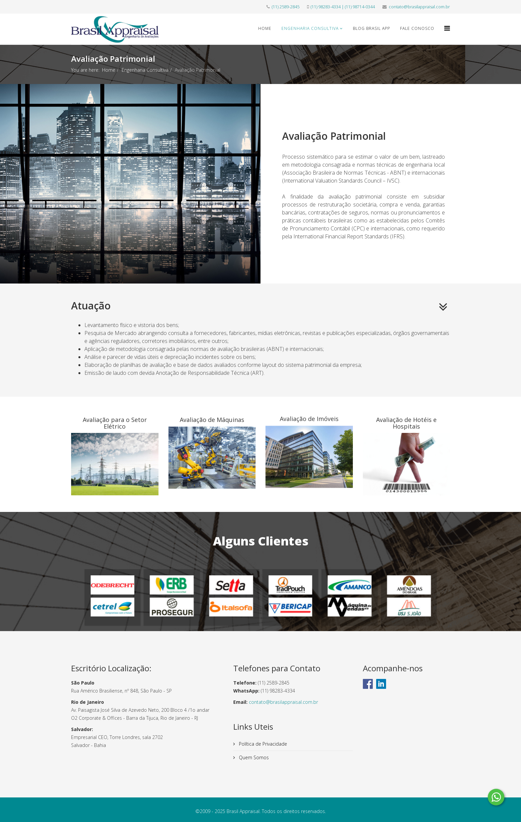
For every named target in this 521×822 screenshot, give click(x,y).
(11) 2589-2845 (285, 7)
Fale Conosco (417, 28)
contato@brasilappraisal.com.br (419, 7)
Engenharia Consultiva (310, 28)
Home (264, 28)
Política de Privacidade (262, 744)
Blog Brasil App (371, 28)
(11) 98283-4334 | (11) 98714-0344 (343, 7)
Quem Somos (253, 757)
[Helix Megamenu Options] (447, 28)
